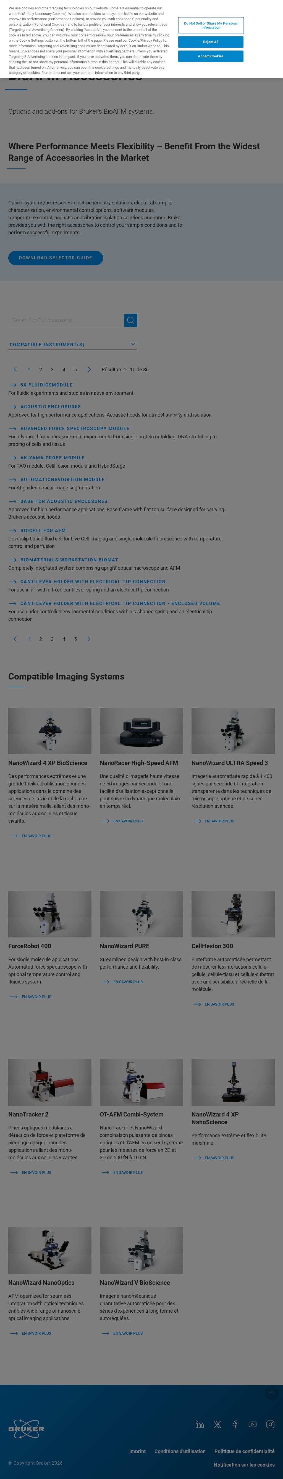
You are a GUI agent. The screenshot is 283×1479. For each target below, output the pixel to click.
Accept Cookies (211, 56)
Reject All (210, 42)
